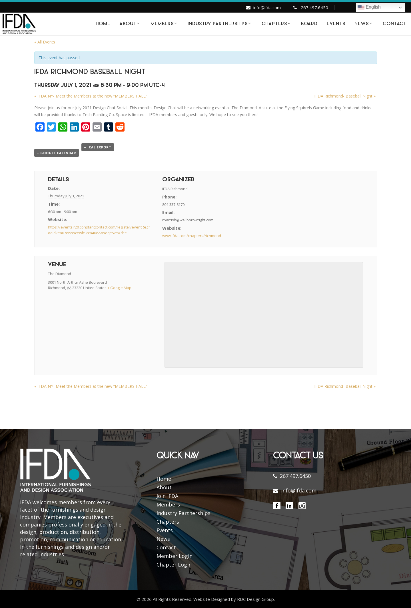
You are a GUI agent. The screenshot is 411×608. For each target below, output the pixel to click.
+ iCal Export (97, 147)
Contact (166, 547)
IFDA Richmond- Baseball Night (345, 96)
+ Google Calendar (56, 153)
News (163, 538)
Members (168, 504)
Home (164, 478)
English (369, 7)
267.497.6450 (314, 7)
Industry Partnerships (183, 513)
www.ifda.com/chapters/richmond (191, 235)
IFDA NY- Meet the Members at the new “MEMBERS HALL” (90, 96)
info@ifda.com (267, 7)
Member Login (175, 556)
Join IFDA (167, 495)
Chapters (168, 521)
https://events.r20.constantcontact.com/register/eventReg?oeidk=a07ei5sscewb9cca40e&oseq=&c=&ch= (99, 229)
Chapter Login (174, 564)
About (164, 487)
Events (165, 530)
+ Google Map (119, 287)
